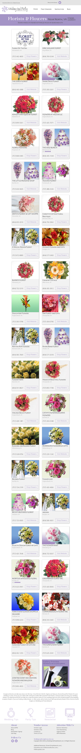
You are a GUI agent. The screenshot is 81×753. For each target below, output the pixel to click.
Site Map (13, 733)
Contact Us (37, 731)
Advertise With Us (7, 2)
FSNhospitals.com (39, 749)
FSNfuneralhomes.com (50, 747)
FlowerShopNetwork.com (53, 745)
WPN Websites (61, 733)
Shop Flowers (31, 56)
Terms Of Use (38, 733)
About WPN (14, 728)
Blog (69, 9)
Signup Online (61, 731)
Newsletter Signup (52, 2)
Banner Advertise (62, 728)
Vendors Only (38, 730)
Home (35, 9)
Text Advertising (61, 730)
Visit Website (62, 56)
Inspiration (59, 9)
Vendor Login (16, 2)
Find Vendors (46, 9)
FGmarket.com (38, 747)
